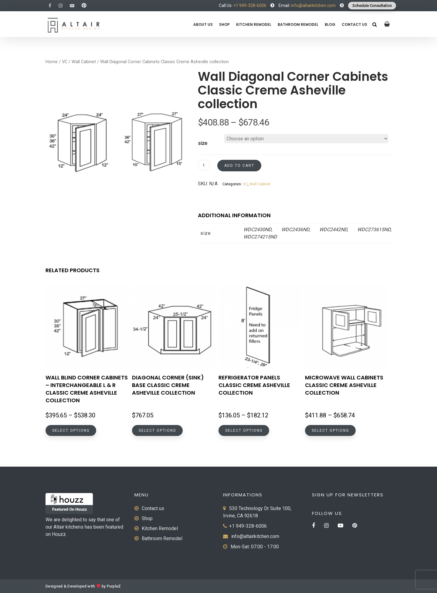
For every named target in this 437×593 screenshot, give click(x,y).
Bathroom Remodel (298, 24)
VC (64, 61)
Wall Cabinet (84, 61)
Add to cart (239, 165)
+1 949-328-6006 (249, 5)
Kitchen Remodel (253, 24)
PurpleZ (114, 586)
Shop (224, 24)
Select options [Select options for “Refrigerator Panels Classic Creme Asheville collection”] (244, 430)
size (202, 143)
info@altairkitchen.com (313, 5)
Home (52, 61)
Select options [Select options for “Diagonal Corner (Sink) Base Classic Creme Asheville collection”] (157, 430)
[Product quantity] (204, 165)
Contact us (354, 24)
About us (203, 24)
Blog (330, 24)
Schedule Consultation (372, 5)
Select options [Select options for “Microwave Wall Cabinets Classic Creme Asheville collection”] (330, 430)
